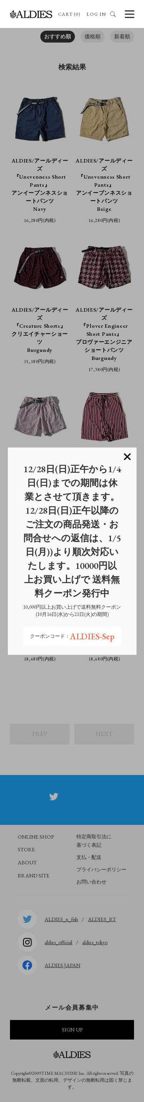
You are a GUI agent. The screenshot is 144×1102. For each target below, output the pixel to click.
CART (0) (69, 14)
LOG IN (96, 14)
